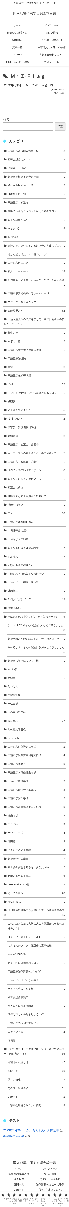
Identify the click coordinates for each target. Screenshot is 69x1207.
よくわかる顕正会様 (36, 850)
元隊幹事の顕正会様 (36, 876)
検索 (6, 119)
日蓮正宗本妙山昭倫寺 (36, 522)
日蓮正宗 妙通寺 (36, 202)
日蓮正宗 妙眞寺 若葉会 (36, 462)
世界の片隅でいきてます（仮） (36, 470)
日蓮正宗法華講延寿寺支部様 (36, 807)
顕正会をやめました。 (36, 410)
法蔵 (36, 384)
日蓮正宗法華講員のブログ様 (36, 971)
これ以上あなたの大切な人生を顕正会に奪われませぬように (36, 926)
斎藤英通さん (36, 310)
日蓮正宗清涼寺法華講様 (36, 790)
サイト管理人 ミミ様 (36, 988)
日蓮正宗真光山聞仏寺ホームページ (36, 293)
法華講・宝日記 (36, 168)
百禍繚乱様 (36, 695)
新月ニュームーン (36, 271)
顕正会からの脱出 (36, 858)
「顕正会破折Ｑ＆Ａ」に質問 (36, 1105)
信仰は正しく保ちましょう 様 (36, 1014)
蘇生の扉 (36, 332)
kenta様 (36, 669)
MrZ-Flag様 (36, 902)
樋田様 (36, 841)
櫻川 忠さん (36, 418)
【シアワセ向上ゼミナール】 (36, 937)
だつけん (36, 686)
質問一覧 (36, 1071)
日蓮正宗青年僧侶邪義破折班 (36, 350)
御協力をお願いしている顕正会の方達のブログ (36, 245)
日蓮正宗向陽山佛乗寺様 (36, 772)
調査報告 (19, 1179)
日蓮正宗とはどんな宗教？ (36, 980)
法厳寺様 (36, 815)
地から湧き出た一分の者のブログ (36, 254)
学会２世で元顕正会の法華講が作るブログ (36, 393)
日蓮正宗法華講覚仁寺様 (36, 746)
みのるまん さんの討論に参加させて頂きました (36, 650)
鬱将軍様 (36, 721)
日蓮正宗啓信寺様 (36, 798)
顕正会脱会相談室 (36, 997)
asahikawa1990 (13, 1135)
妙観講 (36, 401)
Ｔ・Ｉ (36, 513)
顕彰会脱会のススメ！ (36, 159)
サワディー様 (36, 833)
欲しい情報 (36, 1079)
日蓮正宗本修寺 (36, 764)
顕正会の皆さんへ (36, 220)
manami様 (36, 738)
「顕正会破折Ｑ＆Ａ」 (50, 1189)
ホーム (19, 1168)
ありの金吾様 (36, 893)
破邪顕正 (36, 591)
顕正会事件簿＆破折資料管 (36, 548)
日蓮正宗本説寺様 (36, 781)
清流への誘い (36, 505)
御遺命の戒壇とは (36, 1062)
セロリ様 (36, 237)
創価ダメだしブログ (36, 599)
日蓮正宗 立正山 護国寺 (36, 444)
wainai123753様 (36, 954)
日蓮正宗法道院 (36, 358)
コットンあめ (36, 1031)
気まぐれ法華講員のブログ (36, 963)
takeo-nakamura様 (36, 884)
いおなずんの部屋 (36, 539)
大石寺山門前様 (36, 712)
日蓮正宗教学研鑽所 (36, 375)
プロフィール (50, 1168)
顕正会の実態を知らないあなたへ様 (36, 867)
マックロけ (36, 228)
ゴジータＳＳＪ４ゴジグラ (36, 302)
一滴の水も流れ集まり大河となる (36, 573)
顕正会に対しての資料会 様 (36, 479)
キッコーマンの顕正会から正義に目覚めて (36, 453)
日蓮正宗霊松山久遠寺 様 (36, 151)
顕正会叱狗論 (36, 487)
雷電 (36, 367)
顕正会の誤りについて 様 (36, 660)
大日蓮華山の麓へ (36, 530)
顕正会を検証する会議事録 (36, 176)
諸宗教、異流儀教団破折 (36, 427)
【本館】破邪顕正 (36, 194)
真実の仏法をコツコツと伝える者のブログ (36, 211)
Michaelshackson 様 (36, 185)
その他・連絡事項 (36, 1088)
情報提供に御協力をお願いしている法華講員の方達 (34, 913)
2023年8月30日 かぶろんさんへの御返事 (31, 1130)
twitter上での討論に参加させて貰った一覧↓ (36, 616)
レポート (36, 1097)
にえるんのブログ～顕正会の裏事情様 (36, 945)
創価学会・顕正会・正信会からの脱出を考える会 (36, 282)
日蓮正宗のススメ (36, 263)
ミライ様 (36, 824)
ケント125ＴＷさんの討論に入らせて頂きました (36, 628)
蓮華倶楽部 (36, 608)
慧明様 (36, 678)
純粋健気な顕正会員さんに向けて (36, 496)
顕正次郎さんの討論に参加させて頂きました (36, 638)
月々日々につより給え (36, 1006)
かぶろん (36, 556)
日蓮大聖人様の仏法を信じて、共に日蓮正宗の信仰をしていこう (34, 322)
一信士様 (36, 703)
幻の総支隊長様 (36, 729)
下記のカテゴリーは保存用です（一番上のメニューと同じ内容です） (34, 1051)
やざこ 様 (36, 341)
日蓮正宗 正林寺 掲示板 (36, 582)
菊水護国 (36, 436)
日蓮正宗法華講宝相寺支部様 (36, 755)
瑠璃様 (36, 1040)
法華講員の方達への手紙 (50, 1184)
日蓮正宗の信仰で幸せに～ (36, 1023)
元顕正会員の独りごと (36, 565)
